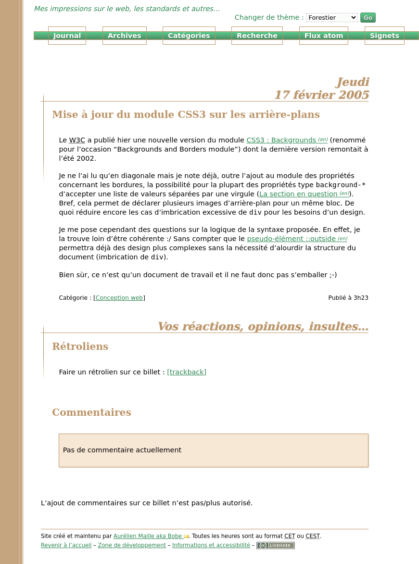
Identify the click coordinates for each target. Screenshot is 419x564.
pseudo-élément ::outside (291, 239)
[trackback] (186, 372)
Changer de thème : (270, 17)
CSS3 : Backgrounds (281, 140)
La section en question (298, 194)
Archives (124, 35)
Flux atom (324, 35)
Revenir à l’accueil (66, 545)
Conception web (119, 298)
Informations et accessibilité (211, 545)
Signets (384, 35)
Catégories (189, 35)
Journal (67, 35)
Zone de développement (132, 545)
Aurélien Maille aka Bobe (148, 536)
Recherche (257, 35)
